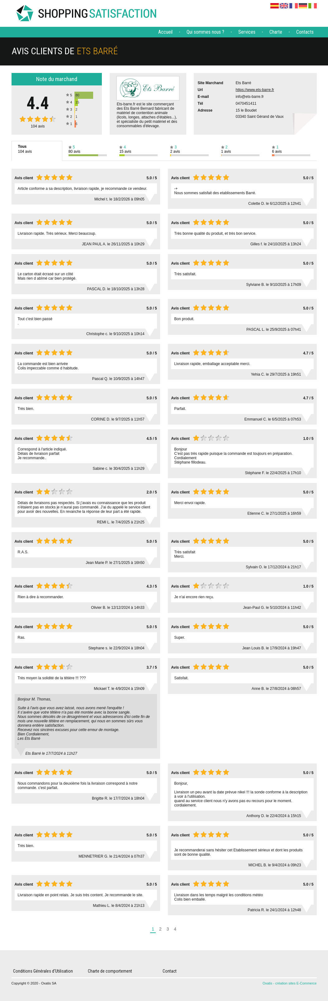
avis (38, 126)
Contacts (305, 32)
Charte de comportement (110, 971)
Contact (170, 971)
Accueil (165, 32)
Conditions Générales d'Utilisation (43, 971)
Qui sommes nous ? (205, 32)
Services (246, 32)
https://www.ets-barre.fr (255, 90)
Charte (275, 32)
